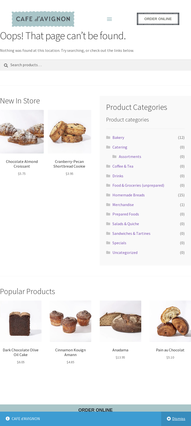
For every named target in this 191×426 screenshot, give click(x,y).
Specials (119, 242)
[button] (109, 19)
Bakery (118, 137)
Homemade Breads (128, 194)
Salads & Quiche (125, 223)
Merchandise (123, 204)
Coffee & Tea (122, 166)
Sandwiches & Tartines (131, 233)
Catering (119, 147)
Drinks (117, 175)
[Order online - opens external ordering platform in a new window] (158, 19)
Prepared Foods (125, 214)
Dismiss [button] (178, 418)
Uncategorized (125, 252)
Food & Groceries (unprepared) (138, 185)
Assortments (130, 156)
